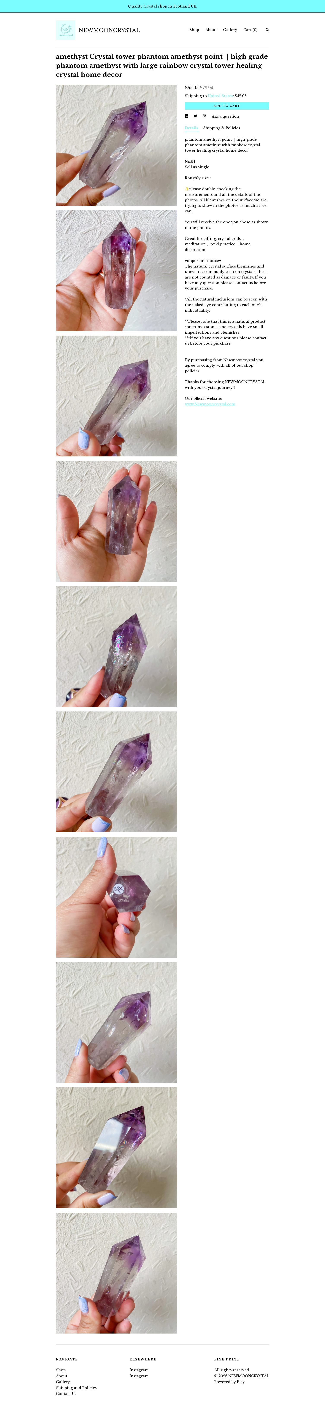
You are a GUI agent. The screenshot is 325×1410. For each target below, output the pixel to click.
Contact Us (66, 1393)
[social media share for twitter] (196, 116)
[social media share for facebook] (187, 116)
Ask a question (225, 116)
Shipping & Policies (221, 128)
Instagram (139, 1370)
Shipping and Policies (76, 1388)
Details (192, 128)
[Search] (267, 30)
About (211, 30)
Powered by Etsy (229, 1382)
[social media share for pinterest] (205, 116)
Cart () (250, 30)
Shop (194, 30)
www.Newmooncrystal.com (210, 404)
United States (220, 96)
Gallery (230, 30)
